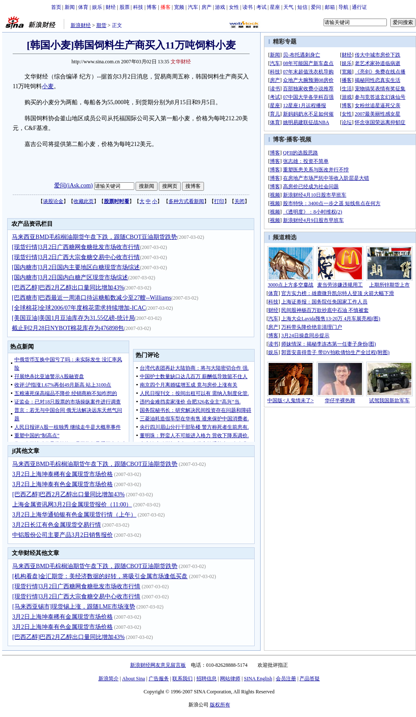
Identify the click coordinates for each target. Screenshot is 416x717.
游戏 (220, 7)
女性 (234, 7)
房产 (206, 7)
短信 (302, 7)
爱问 (316, 7)
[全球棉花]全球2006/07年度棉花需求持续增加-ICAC (79, 308)
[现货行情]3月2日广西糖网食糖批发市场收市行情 (76, 247)
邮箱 (330, 7)
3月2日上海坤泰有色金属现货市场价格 (62, 484)
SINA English (258, 679)
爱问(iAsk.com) (73, 185)
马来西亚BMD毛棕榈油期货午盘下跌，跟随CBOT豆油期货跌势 (94, 237)
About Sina (133, 679)
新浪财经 (81, 25)
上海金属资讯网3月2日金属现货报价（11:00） (72, 504)
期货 (101, 25)
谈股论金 (53, 201)
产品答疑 (309, 679)
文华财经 (181, 62)
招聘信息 (206, 679)
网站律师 (230, 679)
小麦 (48, 86)
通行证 (359, 7)
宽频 (179, 7)
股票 (125, 7)
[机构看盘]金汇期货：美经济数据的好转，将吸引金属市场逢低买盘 (100, 576)
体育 (83, 7)
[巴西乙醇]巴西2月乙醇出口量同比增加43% (68, 287)
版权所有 (220, 705)
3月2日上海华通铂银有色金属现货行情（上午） (74, 514)
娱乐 (97, 7)
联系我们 (182, 679)
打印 (219, 201)
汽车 (193, 7)
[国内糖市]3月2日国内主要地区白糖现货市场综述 (76, 267)
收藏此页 (83, 201)
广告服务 (159, 679)
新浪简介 (108, 679)
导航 (343, 7)
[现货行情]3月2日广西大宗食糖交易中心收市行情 (76, 257)
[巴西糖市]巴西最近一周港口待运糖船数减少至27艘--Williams (91, 298)
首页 (56, 7)
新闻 (70, 7)
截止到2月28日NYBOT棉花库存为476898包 (68, 328)
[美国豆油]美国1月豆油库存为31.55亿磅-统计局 (73, 318)
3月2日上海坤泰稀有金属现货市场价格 (62, 474)
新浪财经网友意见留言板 (158, 665)
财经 (111, 7)
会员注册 (286, 679)
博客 (152, 7)
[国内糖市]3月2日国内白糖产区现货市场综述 (70, 277)
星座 (275, 7)
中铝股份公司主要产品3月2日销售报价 (62, 535)
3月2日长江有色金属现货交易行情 (56, 525)
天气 (288, 7)
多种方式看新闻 (186, 201)
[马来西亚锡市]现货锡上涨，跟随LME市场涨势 (73, 606)
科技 (138, 7)
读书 (247, 7)
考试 (261, 7)
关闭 (239, 201)
